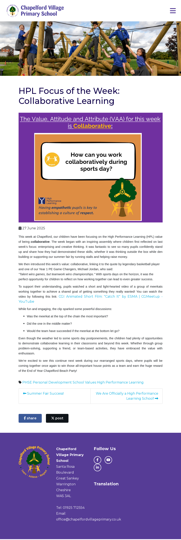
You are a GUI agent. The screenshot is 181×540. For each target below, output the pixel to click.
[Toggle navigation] (173, 11)
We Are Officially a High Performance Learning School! (126, 396)
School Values (84, 383)
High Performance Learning (120, 383)
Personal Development (52, 383)
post (57, 419)
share (30, 419)
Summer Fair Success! (43, 394)
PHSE (27, 383)
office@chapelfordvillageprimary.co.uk (88, 520)
